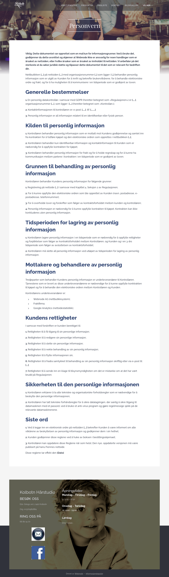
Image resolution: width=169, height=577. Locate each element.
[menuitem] (67, 5)
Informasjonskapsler (94, 574)
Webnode (79, 574)
